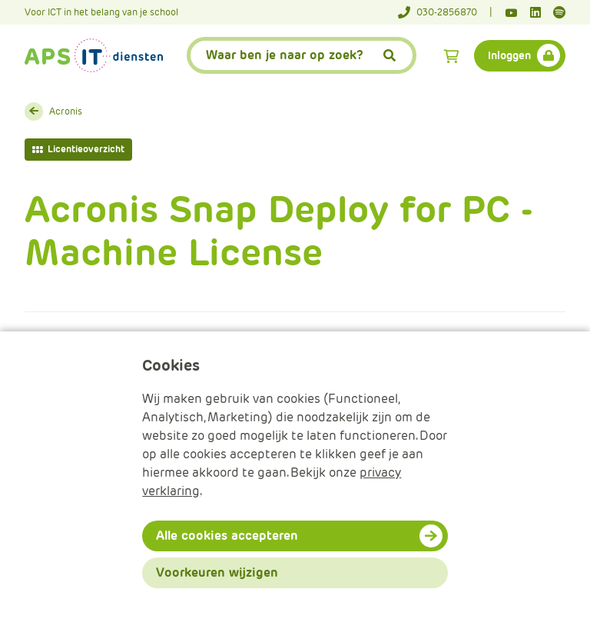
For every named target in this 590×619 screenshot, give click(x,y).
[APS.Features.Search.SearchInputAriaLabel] (302, 55)
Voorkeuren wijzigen (217, 572)
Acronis (65, 111)
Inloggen (509, 55)
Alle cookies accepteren (227, 535)
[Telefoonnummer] (445, 12)
